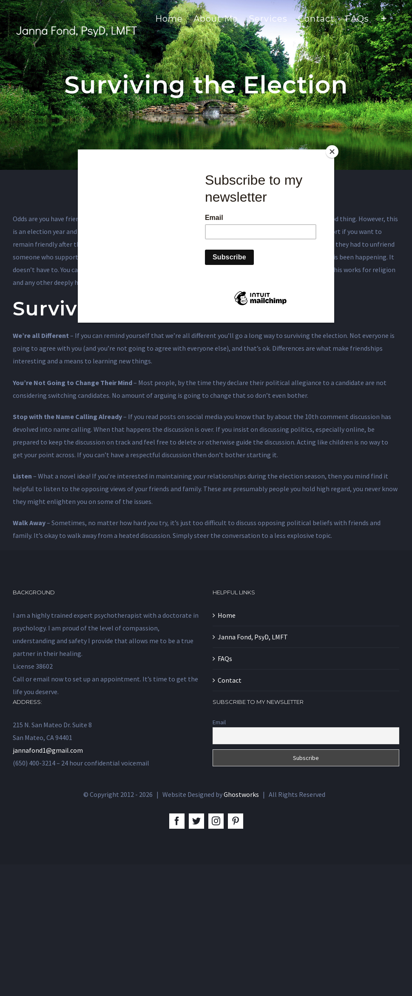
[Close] (332, 151)
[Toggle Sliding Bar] (384, 18)
